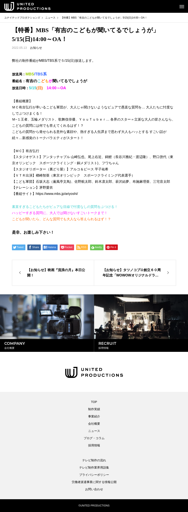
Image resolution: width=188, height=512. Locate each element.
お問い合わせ (94, 489)
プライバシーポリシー (94, 474)
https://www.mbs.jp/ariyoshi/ (57, 194)
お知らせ (36, 47)
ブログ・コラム (94, 438)
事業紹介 (94, 416)
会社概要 (94, 423)
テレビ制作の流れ (94, 460)
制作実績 (94, 409)
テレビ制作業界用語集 (94, 467)
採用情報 (94, 445)
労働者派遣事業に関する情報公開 (94, 481)
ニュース (94, 430)
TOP (94, 401)
